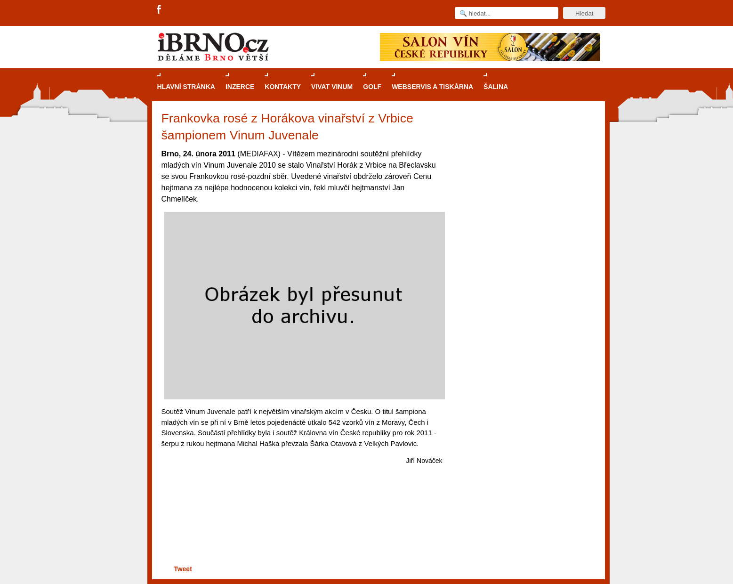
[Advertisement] (300, 526)
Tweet (183, 569)
